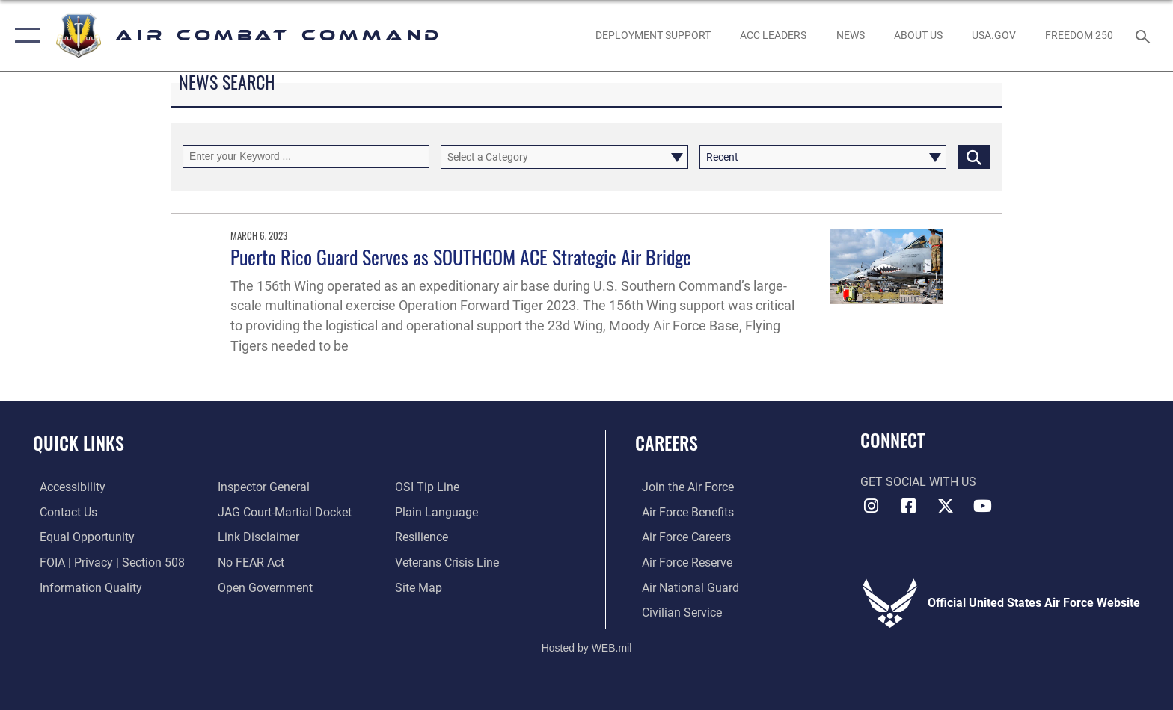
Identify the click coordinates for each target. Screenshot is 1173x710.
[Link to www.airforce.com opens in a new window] (681, 487)
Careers (666, 443)
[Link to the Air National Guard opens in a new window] (683, 587)
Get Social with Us (918, 482)
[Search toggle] (1145, 35)
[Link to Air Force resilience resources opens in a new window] (423, 537)
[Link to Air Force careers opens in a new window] (679, 537)
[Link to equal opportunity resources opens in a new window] (80, 537)
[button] (24, 35)
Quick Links (78, 443)
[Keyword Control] (306, 156)
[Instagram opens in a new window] (871, 506)
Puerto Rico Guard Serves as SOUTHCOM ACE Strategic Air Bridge (460, 257)
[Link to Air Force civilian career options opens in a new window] (675, 612)
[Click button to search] (974, 156)
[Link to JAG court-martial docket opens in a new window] (282, 512)
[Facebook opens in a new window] (908, 506)
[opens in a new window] (993, 35)
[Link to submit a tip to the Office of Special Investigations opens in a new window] (429, 487)
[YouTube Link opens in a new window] (983, 506)
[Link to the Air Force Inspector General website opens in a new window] (261, 487)
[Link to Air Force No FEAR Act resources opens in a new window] (248, 562)
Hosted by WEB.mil (587, 646)
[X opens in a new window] (945, 506)
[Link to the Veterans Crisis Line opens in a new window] (449, 562)
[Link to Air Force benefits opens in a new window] (681, 512)
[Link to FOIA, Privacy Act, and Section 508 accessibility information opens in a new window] (105, 562)
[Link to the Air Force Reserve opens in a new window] (680, 562)
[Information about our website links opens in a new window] (256, 537)
